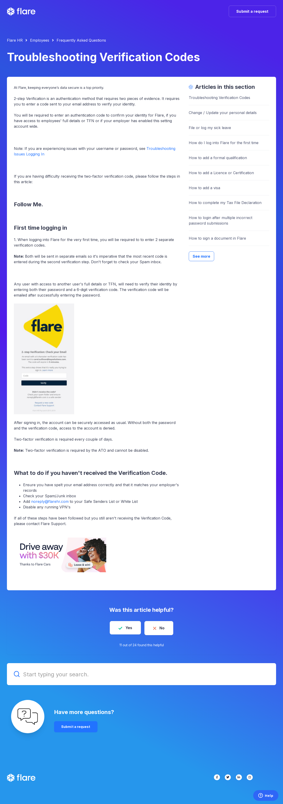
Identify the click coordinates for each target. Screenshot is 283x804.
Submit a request (252, 11)
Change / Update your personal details (223, 112)
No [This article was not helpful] (162, 627)
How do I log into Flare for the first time (224, 142)
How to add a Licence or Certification (221, 172)
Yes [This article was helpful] (128, 627)
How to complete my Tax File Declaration (225, 202)
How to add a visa (204, 188)
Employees (39, 40)
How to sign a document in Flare (217, 238)
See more (201, 256)
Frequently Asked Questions (81, 40)
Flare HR (15, 40)
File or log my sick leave (210, 127)
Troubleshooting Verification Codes (219, 97)
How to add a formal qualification (218, 157)
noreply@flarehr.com (50, 501)
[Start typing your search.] (141, 673)
